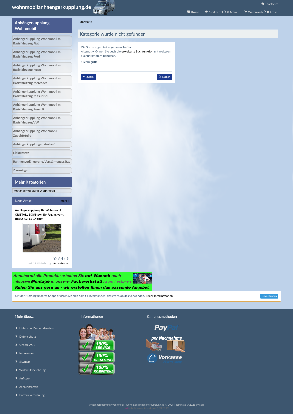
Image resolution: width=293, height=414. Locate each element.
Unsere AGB (25, 344)
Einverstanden (269, 295)
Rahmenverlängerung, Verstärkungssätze (41, 161)
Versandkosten (61, 263)
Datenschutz (25, 336)
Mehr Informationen (159, 295)
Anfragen (23, 378)
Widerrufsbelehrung (30, 370)
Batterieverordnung (30, 395)
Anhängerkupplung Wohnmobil (34, 190)
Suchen (164, 76)
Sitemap (22, 361)
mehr (65, 200)
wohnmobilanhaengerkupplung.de (64, 7)
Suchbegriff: (89, 62)
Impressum (24, 353)
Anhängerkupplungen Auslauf (34, 144)
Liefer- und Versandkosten (34, 328)
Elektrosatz (21, 153)
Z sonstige (20, 170)
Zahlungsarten (26, 386)
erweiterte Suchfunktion (137, 51)
